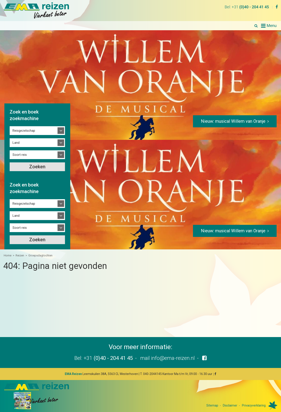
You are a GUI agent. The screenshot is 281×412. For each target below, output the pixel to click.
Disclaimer (230, 405)
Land (16, 143)
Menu (272, 25)
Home (7, 255)
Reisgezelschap (24, 131)
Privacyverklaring (254, 405)
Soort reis (20, 155)
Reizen (20, 255)
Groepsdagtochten (40, 255)
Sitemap (212, 405)
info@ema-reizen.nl (173, 358)
